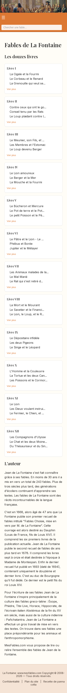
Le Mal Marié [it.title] (18, 277)
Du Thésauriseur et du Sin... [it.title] (29, 446)
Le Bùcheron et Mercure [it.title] (26, 206)
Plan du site (31, 681)
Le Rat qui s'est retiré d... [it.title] (26, 281)
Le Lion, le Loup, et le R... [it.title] (27, 314)
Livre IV (12, 167)
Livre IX (12, 332)
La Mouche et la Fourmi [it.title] (26, 182)
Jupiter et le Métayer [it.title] (24, 248)
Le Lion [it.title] (14, 404)
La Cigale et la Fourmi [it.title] (24, 74)
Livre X (12, 365)
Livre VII (13, 266)
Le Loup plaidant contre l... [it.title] (28, 116)
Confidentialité (11, 681)
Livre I (11, 68)
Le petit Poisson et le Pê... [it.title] (27, 215)
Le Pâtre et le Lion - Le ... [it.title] (27, 239)
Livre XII (13, 431)
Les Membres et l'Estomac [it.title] (28, 145)
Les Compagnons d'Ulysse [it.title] (28, 437)
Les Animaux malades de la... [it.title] (29, 272)
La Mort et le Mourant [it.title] (25, 305)
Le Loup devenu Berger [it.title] (26, 149)
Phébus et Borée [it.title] (21, 243)
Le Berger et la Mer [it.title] (23, 178)
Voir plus (11, 89)
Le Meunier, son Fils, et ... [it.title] (27, 140)
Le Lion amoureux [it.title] (22, 173)
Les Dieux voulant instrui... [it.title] (27, 409)
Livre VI (12, 233)
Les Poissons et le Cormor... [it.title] (28, 380)
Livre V (12, 200)
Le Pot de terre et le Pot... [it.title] (27, 210)
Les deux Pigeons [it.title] (21, 342)
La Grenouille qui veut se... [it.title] (27, 83)
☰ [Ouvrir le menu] (3, 17)
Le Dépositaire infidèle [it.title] (24, 338)
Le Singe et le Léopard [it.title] (25, 347)
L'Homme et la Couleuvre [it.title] (27, 371)
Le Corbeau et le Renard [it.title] (26, 79)
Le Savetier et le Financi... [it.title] (27, 310)
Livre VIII (13, 299)
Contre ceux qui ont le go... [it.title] (28, 107)
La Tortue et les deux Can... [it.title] (28, 375)
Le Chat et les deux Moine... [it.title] (28, 441)
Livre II (12, 101)
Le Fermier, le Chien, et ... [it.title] (27, 413)
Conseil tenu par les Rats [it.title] (26, 111)
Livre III (12, 134)
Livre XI (12, 398)
